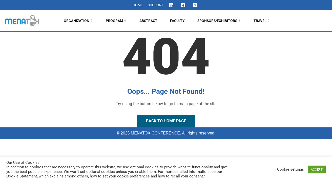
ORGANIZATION (78, 21)
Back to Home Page (166, 121)
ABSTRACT (148, 21)
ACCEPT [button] (317, 169)
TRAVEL (262, 21)
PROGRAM (116, 21)
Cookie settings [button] (290, 169)
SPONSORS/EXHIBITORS (219, 21)
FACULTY (177, 21)
